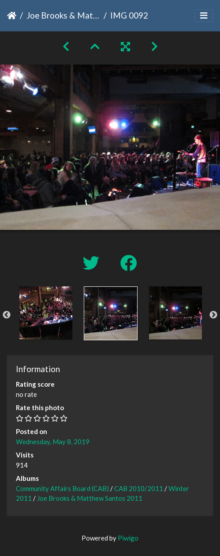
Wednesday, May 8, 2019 (52, 442)
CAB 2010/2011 (138, 488)
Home (11, 15)
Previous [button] (6, 315)
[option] (45, 312)
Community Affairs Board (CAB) (62, 488)
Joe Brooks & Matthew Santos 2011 (63, 15)
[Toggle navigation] (203, 15)
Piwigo (128, 538)
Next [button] (213, 315)
